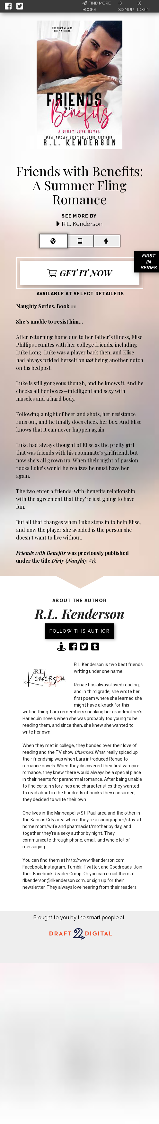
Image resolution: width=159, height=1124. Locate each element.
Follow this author (79, 631)
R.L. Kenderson (82, 223)
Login (143, 6)
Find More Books (97, 6)
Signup (126, 6)
